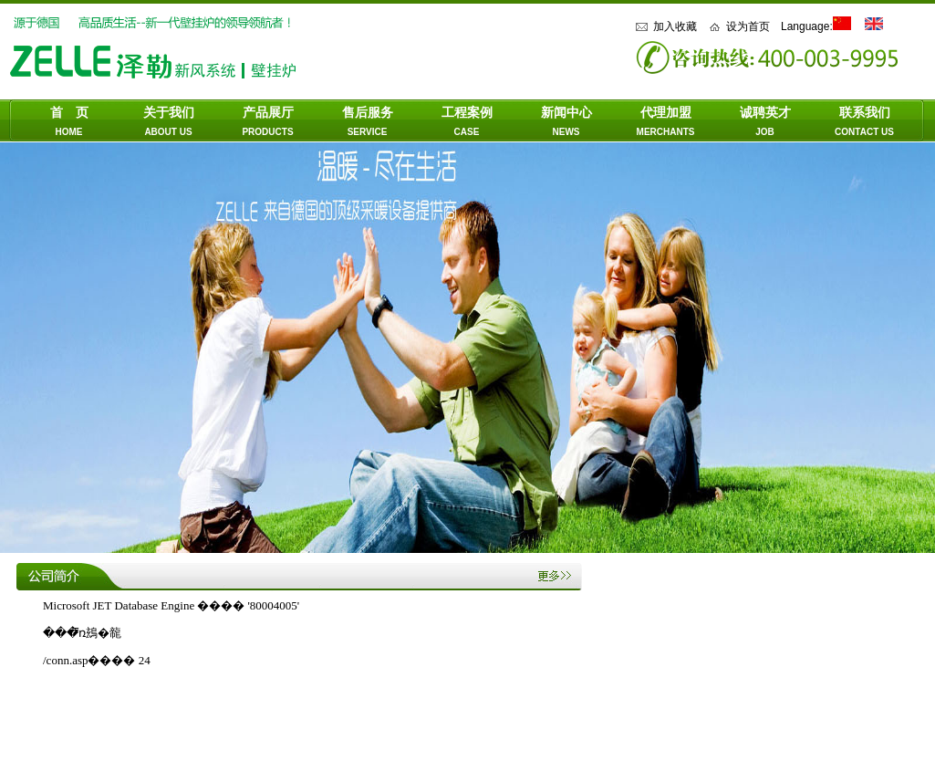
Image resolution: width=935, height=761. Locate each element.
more (559, 577)
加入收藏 (675, 26)
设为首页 (748, 26)
